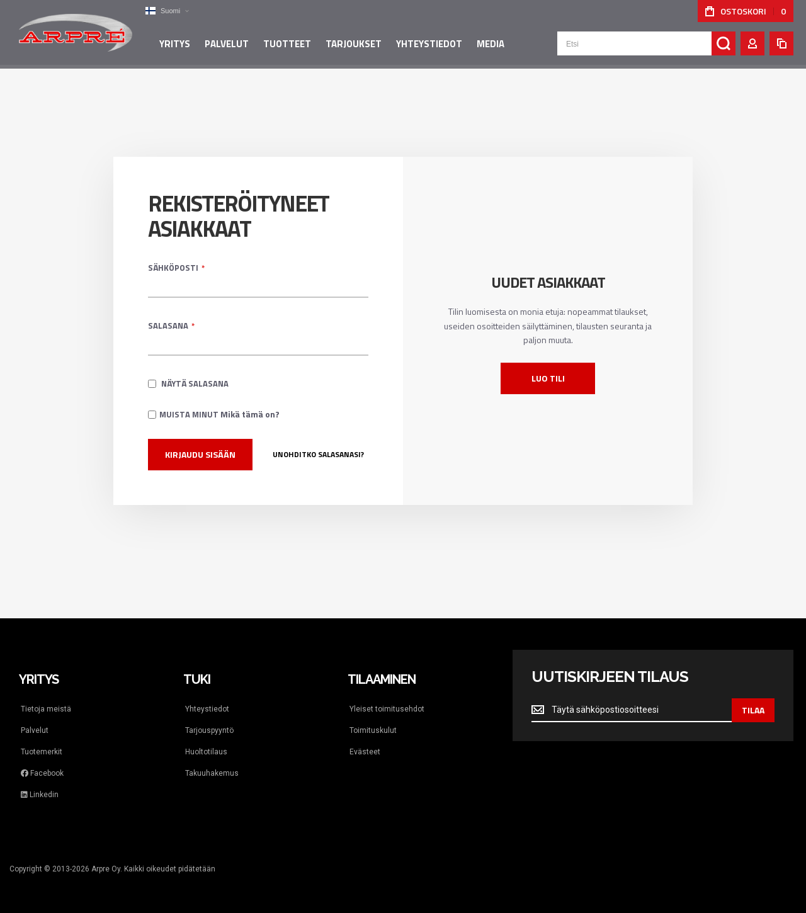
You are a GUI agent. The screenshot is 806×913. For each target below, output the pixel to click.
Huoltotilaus (206, 751)
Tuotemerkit (41, 751)
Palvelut (34, 730)
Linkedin (40, 794)
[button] (167, 11)
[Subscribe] (753, 710)
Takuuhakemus (212, 773)
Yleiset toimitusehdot (386, 709)
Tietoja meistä (46, 709)
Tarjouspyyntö (209, 730)
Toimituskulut (373, 730)
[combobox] (646, 45)
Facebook (42, 773)
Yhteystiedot (207, 709)
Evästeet (364, 751)
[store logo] (75, 34)
